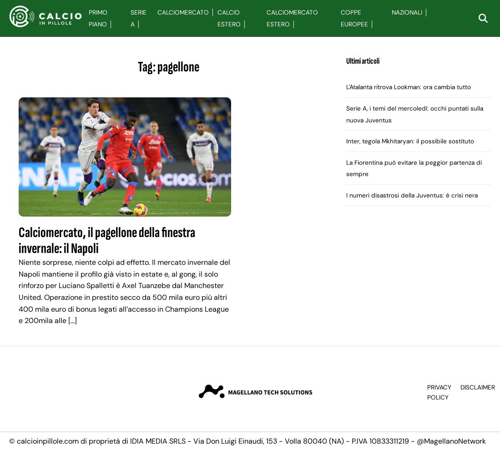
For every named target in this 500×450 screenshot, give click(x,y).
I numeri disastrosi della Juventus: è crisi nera (412, 195)
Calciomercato (183, 12)
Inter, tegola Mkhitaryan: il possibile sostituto (410, 141)
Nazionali (407, 12)
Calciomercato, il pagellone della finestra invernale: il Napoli (107, 241)
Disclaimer (477, 387)
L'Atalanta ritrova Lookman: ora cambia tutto (408, 87)
